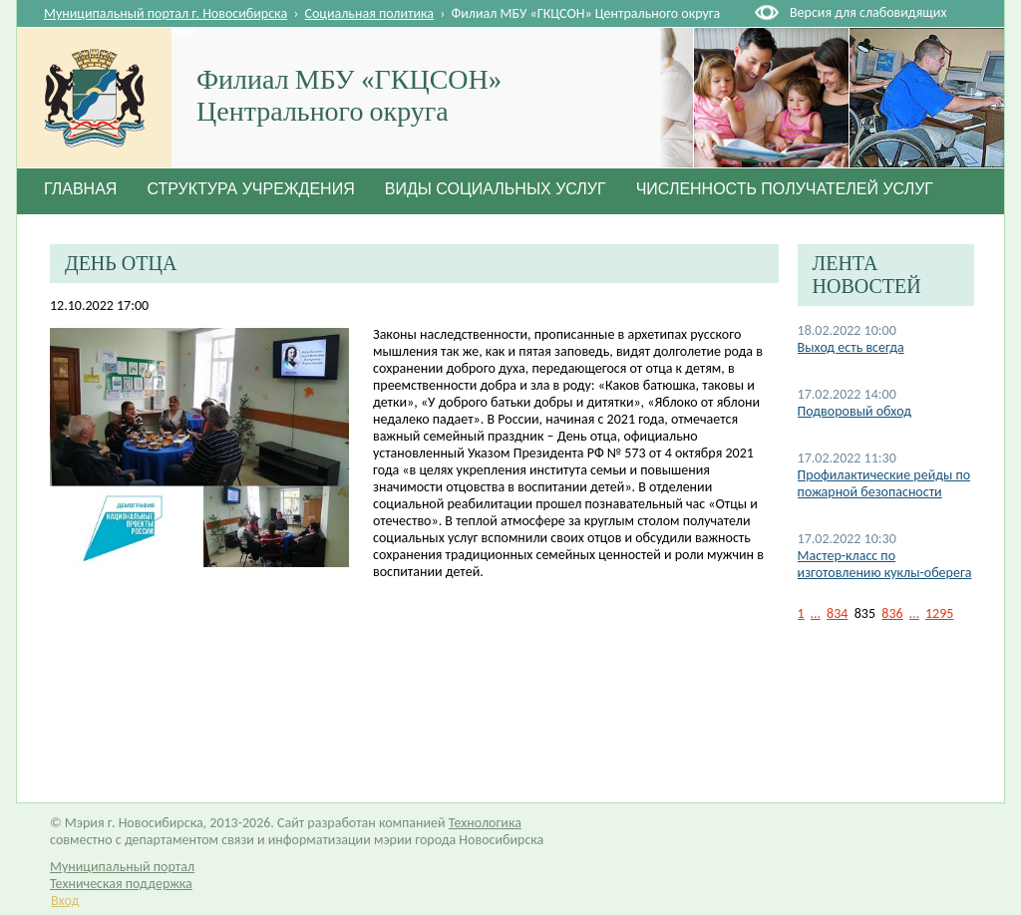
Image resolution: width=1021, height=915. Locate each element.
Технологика (485, 822)
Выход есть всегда (851, 347)
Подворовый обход (854, 411)
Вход (65, 900)
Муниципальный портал (122, 866)
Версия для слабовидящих (868, 12)
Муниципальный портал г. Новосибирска (165, 13)
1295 (939, 613)
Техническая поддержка (121, 883)
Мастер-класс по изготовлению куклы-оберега (885, 564)
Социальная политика (370, 13)
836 (891, 613)
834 (837, 613)
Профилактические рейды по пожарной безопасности (884, 483)
